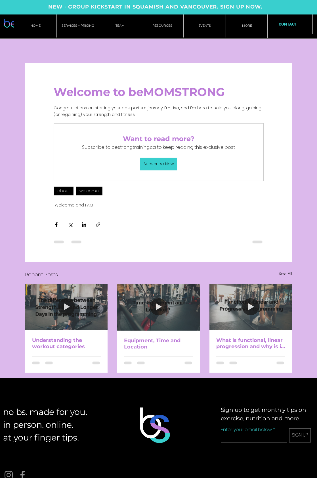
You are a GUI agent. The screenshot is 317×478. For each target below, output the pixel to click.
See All (285, 273)
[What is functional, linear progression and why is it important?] (250, 307)
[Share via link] (98, 224)
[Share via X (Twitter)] (70, 224)
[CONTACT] (288, 24)
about (63, 191)
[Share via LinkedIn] (84, 224)
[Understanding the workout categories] (66, 307)
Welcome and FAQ (74, 205)
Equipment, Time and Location (152, 343)
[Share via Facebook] (56, 224)
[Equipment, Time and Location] (158, 307)
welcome (89, 191)
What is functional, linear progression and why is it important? (249, 343)
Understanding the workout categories (58, 343)
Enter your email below (246, 429)
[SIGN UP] (300, 435)
